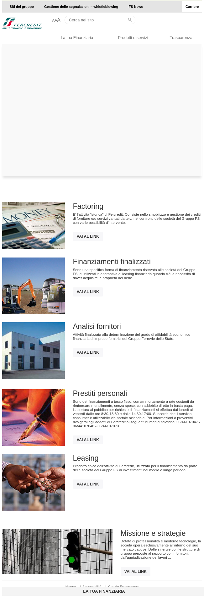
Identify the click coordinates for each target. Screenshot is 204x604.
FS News (136, 6)
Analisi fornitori (97, 326)
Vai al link (88, 236)
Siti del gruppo (22, 6)
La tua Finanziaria (77, 37)
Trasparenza (181, 37)
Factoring (88, 206)
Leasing (86, 458)
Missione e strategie (153, 533)
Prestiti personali (100, 393)
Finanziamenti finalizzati (112, 262)
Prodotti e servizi (133, 37)
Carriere (192, 6)
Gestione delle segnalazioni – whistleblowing (81, 6)
